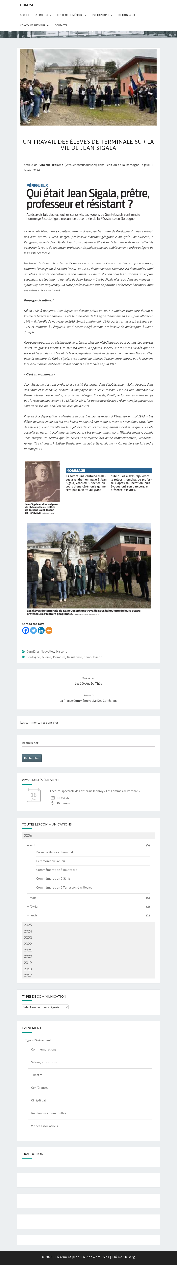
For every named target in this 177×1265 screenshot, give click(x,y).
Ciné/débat (38, 1100)
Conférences (39, 1088)
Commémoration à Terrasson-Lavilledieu (64, 887)
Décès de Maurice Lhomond (54, 852)
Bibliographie (127, 15)
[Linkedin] (41, 630)
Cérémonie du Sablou (50, 861)
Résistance (74, 657)
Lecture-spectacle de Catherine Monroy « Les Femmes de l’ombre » (95, 791)
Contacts (61, 25)
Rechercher (30, 743)
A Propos (42, 15)
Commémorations (43, 1049)
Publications (100, 15)
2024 (28, 931)
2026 (28, 835)
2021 (28, 950)
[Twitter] (33, 630)
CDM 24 (26, 4)
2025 (28, 925)
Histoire (61, 651)
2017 (28, 975)
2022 (28, 943)
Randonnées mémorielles (48, 1113)
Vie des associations (44, 1126)
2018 (28, 969)
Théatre (36, 1075)
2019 (28, 962)
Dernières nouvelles (40, 651)
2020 (28, 956)
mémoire (59, 657)
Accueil (25, 15)
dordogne (33, 657)
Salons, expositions (44, 1062)
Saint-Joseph (93, 657)
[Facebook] (25, 630)
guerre (46, 657)
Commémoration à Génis (53, 878)
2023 (28, 937)
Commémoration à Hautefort (56, 870)
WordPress (101, 1257)
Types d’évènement (38, 1040)
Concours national (32, 25)
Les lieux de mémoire (70, 15)
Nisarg (130, 1257)
